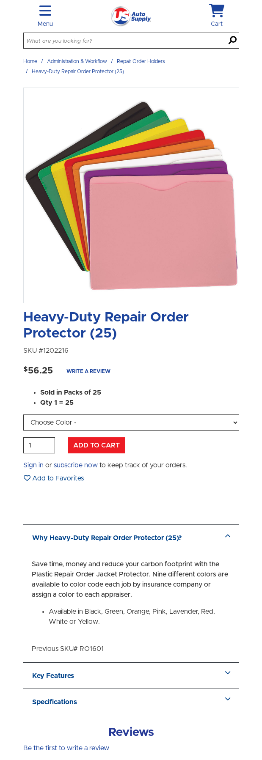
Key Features (131, 675)
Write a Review (88, 371)
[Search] (232, 41)
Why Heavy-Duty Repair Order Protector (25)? (131, 538)
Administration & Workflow (77, 61)
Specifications (131, 702)
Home (30, 61)
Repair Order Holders (141, 61)
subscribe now (76, 465)
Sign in (33, 465)
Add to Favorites (54, 478)
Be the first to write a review (66, 748)
